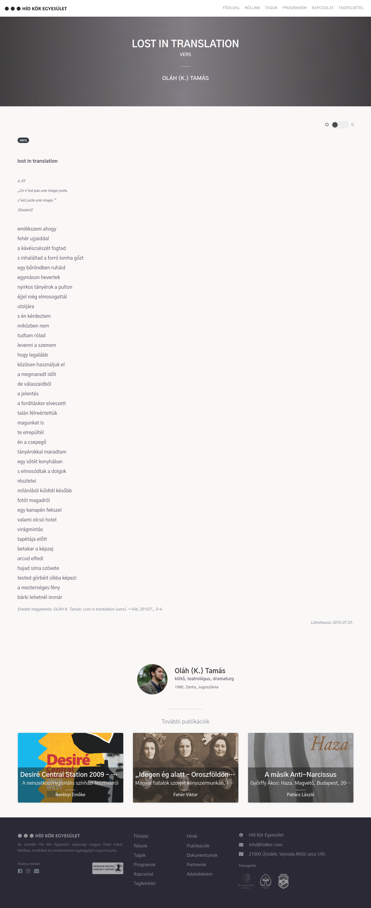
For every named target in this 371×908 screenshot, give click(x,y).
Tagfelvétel (351, 8)
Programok (295, 8)
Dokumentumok (202, 855)
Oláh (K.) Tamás (185, 78)
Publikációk (198, 846)
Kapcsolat (323, 8)
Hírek (192, 836)
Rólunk (252, 8)
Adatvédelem (200, 874)
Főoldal (231, 8)
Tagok (271, 8)
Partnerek (196, 865)
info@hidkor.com (266, 845)
